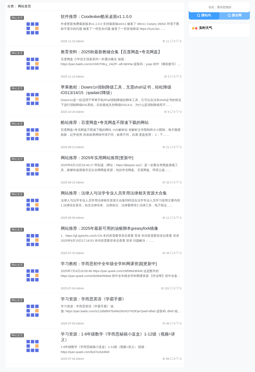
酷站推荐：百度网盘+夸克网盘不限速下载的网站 (105, 122)
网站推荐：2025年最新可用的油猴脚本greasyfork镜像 (109, 228)
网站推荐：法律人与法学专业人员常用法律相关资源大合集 (114, 193)
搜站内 (204, 15)
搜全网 (234, 15)
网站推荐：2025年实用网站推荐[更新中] (97, 157)
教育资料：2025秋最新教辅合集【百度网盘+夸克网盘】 (111, 52)
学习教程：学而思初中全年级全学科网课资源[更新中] (109, 263)
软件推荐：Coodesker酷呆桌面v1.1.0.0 (96, 16)
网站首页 (17, 17)
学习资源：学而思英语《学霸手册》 (93, 299)
